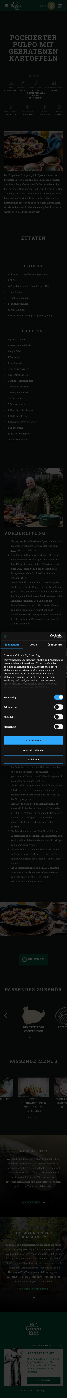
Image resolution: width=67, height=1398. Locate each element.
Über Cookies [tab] (55, 644)
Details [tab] (34, 644)
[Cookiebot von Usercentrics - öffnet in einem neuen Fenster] (49, 636)
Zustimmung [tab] (12, 644)
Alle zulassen (33, 740)
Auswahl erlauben (33, 750)
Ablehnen (33, 759)
